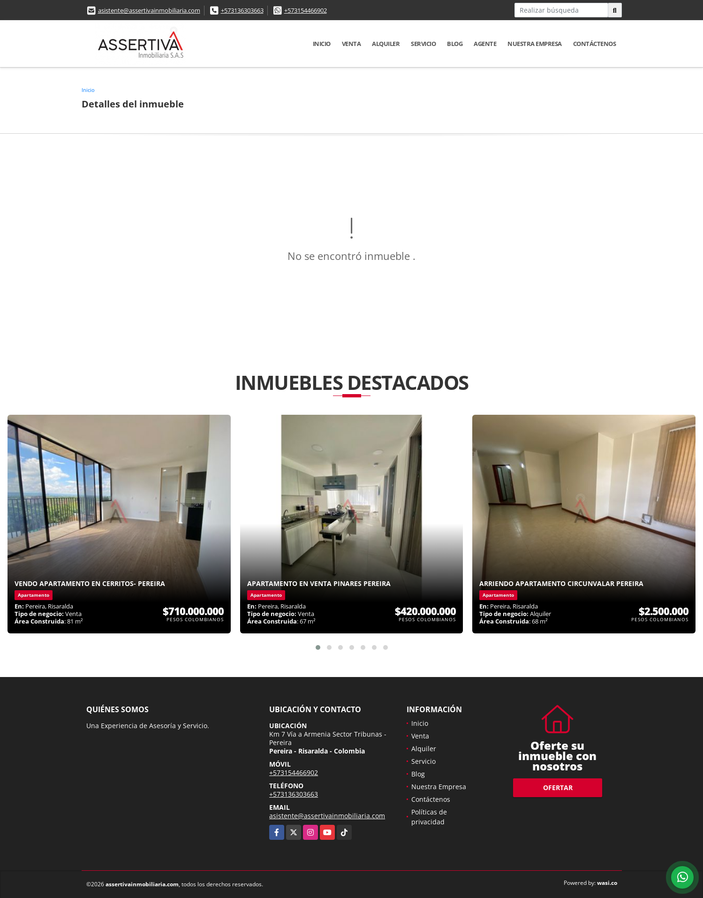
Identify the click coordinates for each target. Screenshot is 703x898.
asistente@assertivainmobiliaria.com (149, 10)
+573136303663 (242, 10)
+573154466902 (305, 10)
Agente (485, 43)
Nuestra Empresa (534, 43)
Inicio (322, 43)
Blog (454, 43)
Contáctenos (594, 43)
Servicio (423, 43)
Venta (351, 43)
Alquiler (386, 43)
